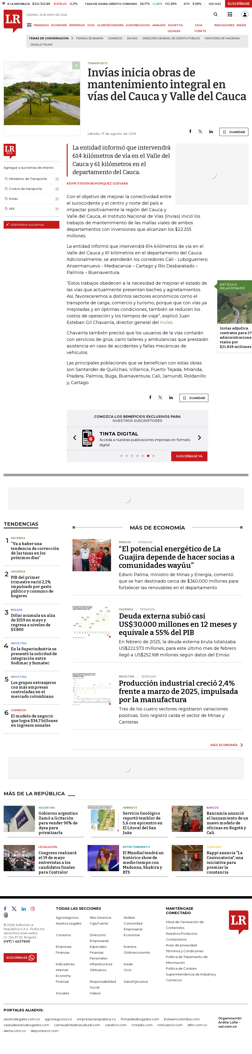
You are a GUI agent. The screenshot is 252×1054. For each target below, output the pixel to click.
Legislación (48, 847)
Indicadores (65, 964)
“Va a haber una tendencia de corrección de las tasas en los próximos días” (35, 550)
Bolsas (17, 609)
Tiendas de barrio (89, 38)
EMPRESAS (77, 25)
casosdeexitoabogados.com (26, 1025)
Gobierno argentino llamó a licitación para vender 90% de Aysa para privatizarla (58, 823)
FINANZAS (41, 25)
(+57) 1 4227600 (17, 941)
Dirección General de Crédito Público (171, 38)
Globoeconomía (137, 952)
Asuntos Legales (68, 923)
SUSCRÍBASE (239, 3)
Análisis (129, 917)
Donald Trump (42, 44)
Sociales (62, 993)
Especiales (98, 947)
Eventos (130, 947)
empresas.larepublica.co (96, 1019)
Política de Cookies (181, 968)
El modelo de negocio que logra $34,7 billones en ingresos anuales (34, 721)
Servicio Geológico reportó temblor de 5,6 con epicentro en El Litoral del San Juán (143, 823)
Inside (128, 964)
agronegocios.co (58, 1019)
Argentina (47, 807)
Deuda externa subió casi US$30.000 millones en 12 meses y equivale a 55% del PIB (178, 624)
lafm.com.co (197, 1025)
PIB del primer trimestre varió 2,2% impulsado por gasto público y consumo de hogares (32, 586)
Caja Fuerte (99, 923)
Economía (132, 935)
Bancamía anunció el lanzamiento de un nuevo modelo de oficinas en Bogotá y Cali (227, 823)
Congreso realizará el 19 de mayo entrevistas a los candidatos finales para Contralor (58, 863)
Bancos (213, 807)
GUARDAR (234, 132)
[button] (73, 438)
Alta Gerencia (100, 917)
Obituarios (98, 970)
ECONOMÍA (59, 25)
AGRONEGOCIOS (138, 25)
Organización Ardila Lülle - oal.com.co (230, 1022)
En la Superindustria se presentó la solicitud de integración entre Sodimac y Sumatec (34, 656)
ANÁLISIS (159, 25)
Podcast (62, 981)
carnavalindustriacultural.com (77, 1025)
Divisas (132, 38)
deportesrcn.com (44, 1031)
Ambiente (130, 807)
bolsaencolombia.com (182, 1019)
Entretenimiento (136, 847)
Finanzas (62, 952)
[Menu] (30, 25)
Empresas (63, 947)
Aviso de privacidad (181, 945)
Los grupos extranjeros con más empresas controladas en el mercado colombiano (33, 689)
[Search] (215, 14)
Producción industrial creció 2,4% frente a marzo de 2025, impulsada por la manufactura (178, 691)
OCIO (91, 25)
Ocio (127, 970)
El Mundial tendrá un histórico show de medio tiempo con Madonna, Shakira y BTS (143, 863)
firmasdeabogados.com (140, 1019)
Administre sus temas (25, 224)
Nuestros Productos (181, 933)
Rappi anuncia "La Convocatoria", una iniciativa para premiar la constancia (225, 863)
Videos (95, 993)
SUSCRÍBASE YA (189, 456)
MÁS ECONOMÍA (224, 745)
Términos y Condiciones (184, 951)
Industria (18, 643)
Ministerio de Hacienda (222, 38)
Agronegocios (67, 917)
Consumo (214, 847)
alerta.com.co (15, 1031)
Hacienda (18, 538)
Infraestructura (101, 964)
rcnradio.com (142, 1025)
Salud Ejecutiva (136, 981)
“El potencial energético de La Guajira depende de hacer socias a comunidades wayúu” (177, 557)
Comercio (115, 38)
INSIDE (241, 25)
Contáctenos (176, 939)
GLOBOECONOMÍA (110, 25)
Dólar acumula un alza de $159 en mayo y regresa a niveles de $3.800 (33, 622)
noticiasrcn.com (170, 1025)
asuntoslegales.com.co (22, 1019)
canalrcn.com (116, 1025)
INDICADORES (224, 25)
